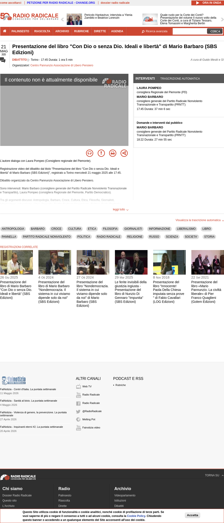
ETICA (92, 228)
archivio (62, 31)
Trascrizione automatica (180, 78)
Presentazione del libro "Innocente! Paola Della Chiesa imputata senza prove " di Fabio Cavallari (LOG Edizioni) (168, 292)
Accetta (192, 515)
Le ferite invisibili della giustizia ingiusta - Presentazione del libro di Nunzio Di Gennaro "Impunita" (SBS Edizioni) (131, 292)
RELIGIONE (134, 236)
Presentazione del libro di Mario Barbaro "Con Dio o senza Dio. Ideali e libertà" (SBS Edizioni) (16, 290)
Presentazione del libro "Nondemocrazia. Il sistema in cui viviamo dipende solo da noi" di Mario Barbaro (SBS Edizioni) (93, 293)
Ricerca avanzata (157, 31)
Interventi (145, 78)
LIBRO (206, 228)
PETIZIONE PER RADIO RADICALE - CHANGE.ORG (61, 2)
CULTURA (74, 228)
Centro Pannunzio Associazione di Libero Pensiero (62, 65)
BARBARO (38, 228)
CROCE (56, 228)
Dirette (63, 506)
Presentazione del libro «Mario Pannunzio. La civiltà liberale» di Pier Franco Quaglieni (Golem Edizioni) (206, 292)
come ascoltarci (10, 2)
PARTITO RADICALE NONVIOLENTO (47, 236)
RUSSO (154, 236)
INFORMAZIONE (159, 228)
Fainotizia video (91, 427)
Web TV (87, 386)
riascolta (42, 31)
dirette (100, 31)
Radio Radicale (91, 394)
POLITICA (83, 236)
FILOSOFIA (110, 228)
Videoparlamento (125, 495)
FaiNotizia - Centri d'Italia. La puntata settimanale (28, 389)
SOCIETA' (191, 236)
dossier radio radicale (115, 2)
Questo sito (10, 500)
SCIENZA (172, 236)
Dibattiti (119, 506)
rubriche (81, 31)
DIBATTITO (19, 59)
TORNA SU (212, 475)
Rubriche (121, 385)
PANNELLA (9, 236)
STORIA (209, 236)
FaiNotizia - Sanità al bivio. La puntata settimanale (28, 400)
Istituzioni (120, 500)
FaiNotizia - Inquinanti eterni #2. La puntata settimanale (31, 426)
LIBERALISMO (186, 228)
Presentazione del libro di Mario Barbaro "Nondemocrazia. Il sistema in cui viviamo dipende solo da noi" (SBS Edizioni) (54, 292)
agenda (117, 31)
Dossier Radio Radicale (17, 495)
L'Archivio (9, 506)
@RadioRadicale (92, 411)
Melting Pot (89, 419)
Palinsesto (65, 495)
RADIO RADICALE (109, 236)
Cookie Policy (136, 516)
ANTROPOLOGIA (13, 228)
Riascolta (64, 500)
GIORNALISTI (133, 228)
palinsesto (20, 31)
